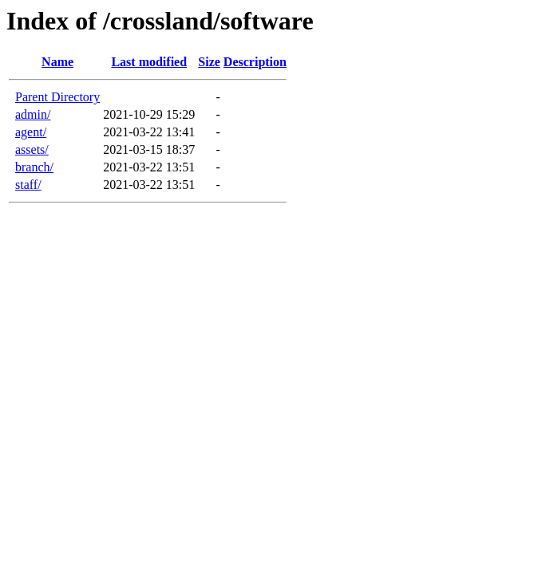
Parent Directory (57, 97)
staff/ (28, 184)
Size (209, 62)
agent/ (30, 132)
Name (57, 62)
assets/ (32, 149)
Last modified (149, 62)
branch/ (34, 167)
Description (255, 62)
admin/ (32, 114)
